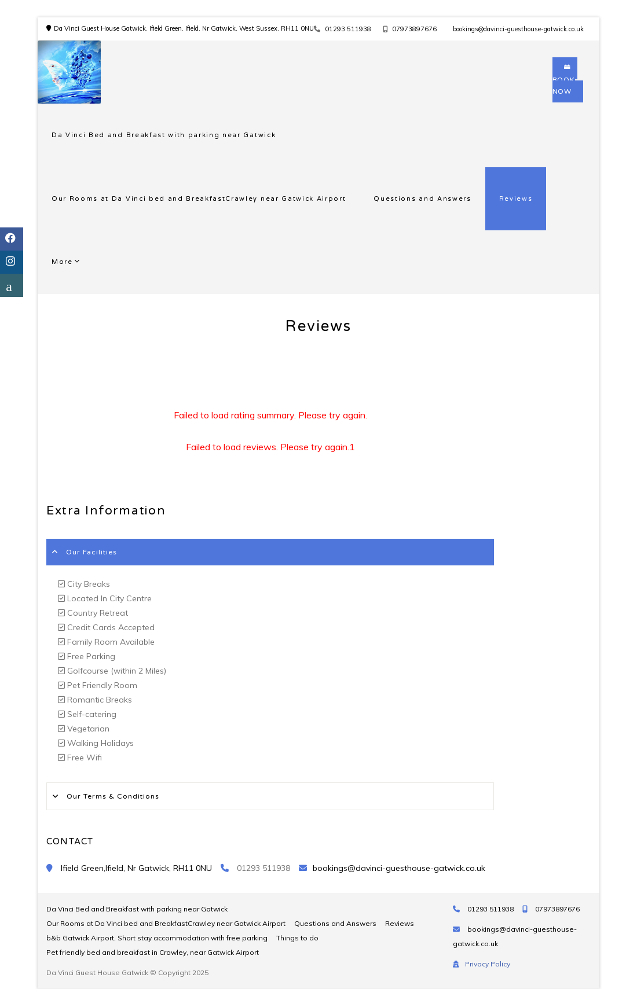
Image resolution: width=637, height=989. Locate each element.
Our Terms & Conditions (113, 796)
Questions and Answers (422, 199)
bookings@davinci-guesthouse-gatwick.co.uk (518, 29)
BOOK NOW (565, 80)
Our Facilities (91, 552)
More (62, 262)
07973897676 (414, 29)
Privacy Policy (487, 963)
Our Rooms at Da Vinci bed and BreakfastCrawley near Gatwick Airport (199, 199)
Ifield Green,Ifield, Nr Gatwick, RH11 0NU (136, 868)
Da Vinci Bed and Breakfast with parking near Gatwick (164, 135)
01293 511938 (348, 29)
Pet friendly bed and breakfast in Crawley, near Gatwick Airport (152, 952)
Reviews (516, 199)
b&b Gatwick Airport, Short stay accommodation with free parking (157, 937)
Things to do (297, 937)
